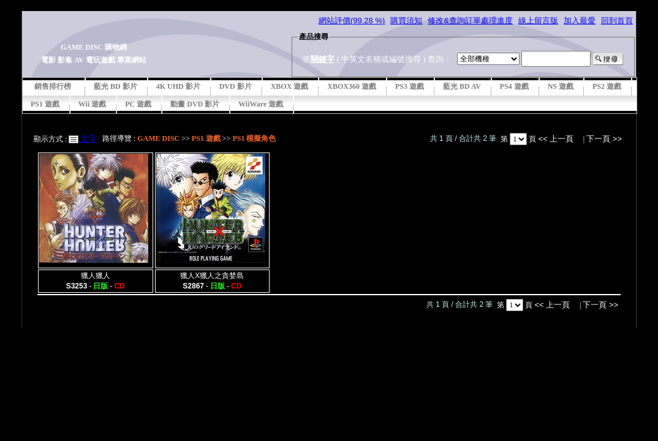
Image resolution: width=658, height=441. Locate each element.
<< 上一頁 (556, 138)
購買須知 (406, 20)
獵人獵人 (95, 275)
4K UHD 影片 (178, 86)
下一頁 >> (604, 138)
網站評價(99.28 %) (352, 20)
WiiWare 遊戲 (261, 104)
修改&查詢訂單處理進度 (470, 20)
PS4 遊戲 (514, 86)
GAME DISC (158, 138)
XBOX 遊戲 (289, 86)
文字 (87, 138)
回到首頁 (617, 20)
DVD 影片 (235, 86)
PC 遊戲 (138, 104)
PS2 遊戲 (607, 86)
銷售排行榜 (52, 86)
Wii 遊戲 (92, 104)
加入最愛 (580, 20)
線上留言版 (538, 20)
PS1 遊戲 (45, 104)
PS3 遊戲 (409, 86)
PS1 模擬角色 (254, 138)
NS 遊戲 (560, 86)
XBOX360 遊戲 (351, 86)
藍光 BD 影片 (115, 86)
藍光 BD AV (462, 86)
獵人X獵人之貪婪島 (212, 275)
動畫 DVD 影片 (195, 104)
